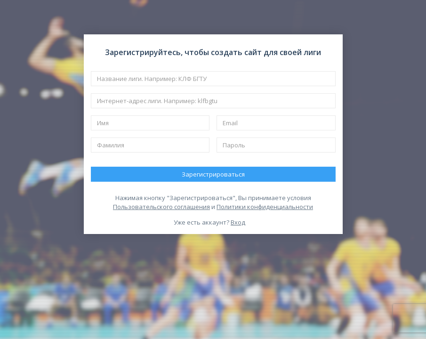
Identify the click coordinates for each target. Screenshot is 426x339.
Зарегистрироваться (213, 174)
